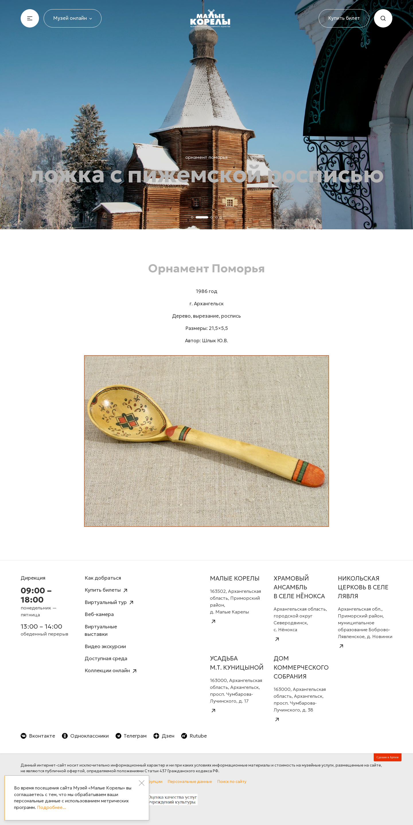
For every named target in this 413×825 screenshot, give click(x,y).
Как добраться (103, 578)
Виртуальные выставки (101, 630)
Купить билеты (107, 590)
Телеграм (131, 736)
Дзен (163, 736)
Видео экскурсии (105, 646)
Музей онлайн (72, 18)
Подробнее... (51, 807)
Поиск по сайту (231, 781)
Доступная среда (106, 658)
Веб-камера (99, 614)
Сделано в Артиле (388, 757)
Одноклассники (85, 736)
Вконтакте (38, 736)
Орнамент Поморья (206, 157)
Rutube (194, 736)
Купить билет (344, 18)
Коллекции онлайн (111, 671)
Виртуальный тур (110, 602)
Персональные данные (190, 781)
